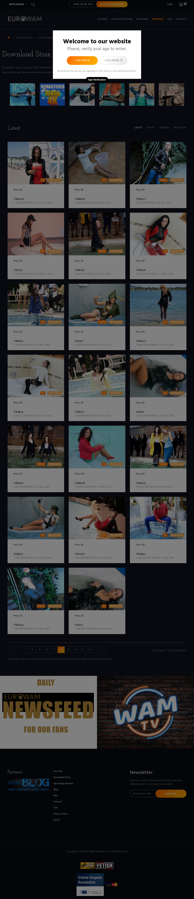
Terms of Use (110, 71)
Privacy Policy (129, 71)
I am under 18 (113, 60)
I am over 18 (82, 60)
